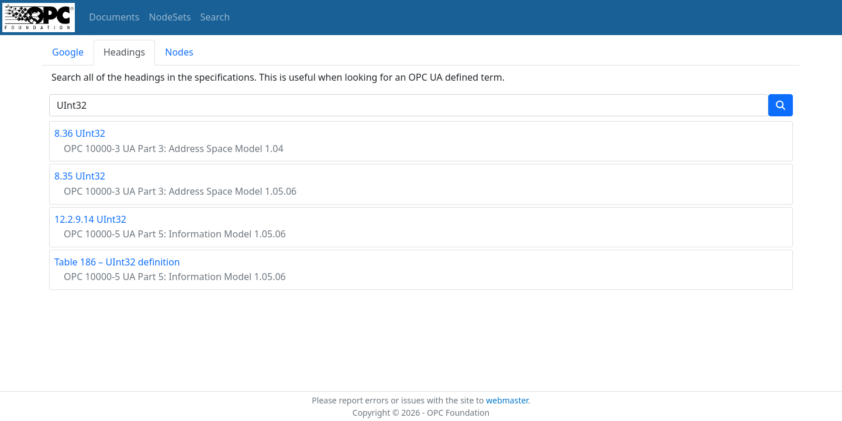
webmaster (507, 400)
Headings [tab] (124, 52)
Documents (114, 17)
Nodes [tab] (179, 52)
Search (215, 17)
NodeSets (170, 17)
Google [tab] (68, 52)
